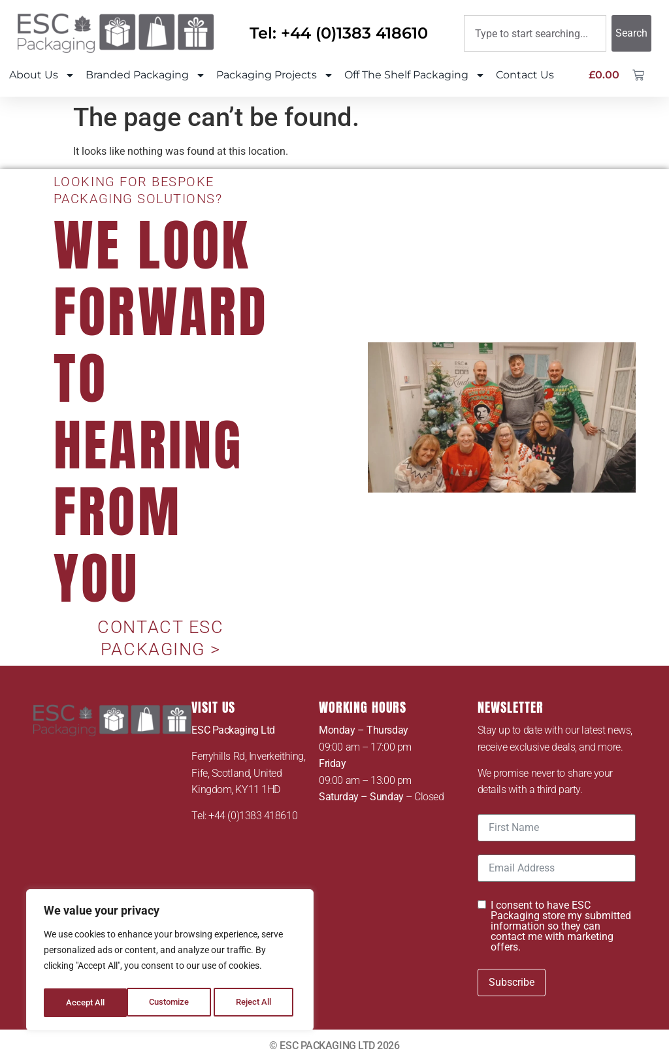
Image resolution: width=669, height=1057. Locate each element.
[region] (170, 962)
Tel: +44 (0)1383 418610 (339, 33)
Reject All (171, 1003)
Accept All (256, 1003)
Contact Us (525, 75)
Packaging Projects (275, 75)
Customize (85, 1003)
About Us (42, 75)
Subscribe (511, 977)
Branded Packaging (146, 75)
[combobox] (535, 33)
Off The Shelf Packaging (414, 75)
